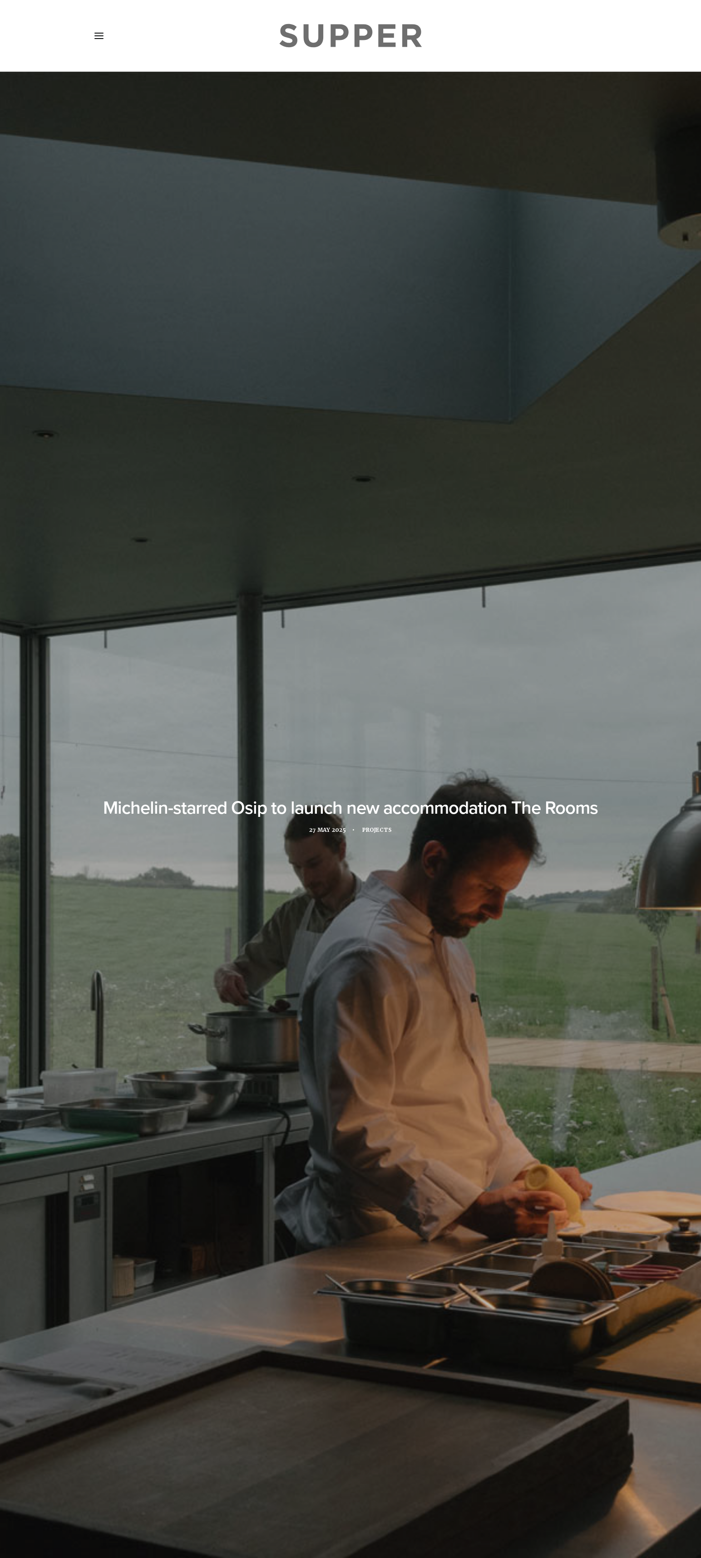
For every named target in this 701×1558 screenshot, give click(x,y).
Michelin (181, 1038)
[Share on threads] (338, 1366)
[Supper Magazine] (350, 36)
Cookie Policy (337, 1504)
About (146, 1504)
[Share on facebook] (315, 1366)
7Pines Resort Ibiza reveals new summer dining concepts (170, 1259)
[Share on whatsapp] (362, 1366)
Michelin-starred (230, 365)
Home (111, 1504)
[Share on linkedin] (350, 1366)
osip (267, 1038)
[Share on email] (385, 1366)
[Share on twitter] (326, 1366)
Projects (378, 214)
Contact (286, 1504)
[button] (99, 36)
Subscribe (241, 1504)
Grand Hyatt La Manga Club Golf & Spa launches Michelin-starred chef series (350, 1261)
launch (452, 365)
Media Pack (190, 1504)
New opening (228, 1038)
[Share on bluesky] (374, 1366)
